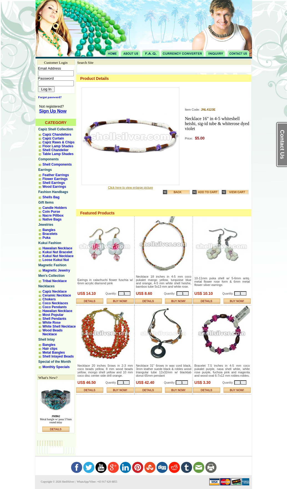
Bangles (49, 230)
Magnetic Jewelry (56, 270)
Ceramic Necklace (56, 295)
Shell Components (57, 164)
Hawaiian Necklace (57, 248)
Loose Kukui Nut (55, 260)
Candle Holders (54, 208)
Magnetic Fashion (52, 265)
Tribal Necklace (54, 281)
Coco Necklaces (55, 303)
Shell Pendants (54, 319)
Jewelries (45, 225)
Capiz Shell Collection (55, 129)
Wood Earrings (54, 187)
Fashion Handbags (53, 192)
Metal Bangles (53, 352)
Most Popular (53, 315)
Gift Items (46, 202)
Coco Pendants (54, 307)
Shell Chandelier (55, 150)
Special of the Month (54, 362)
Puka (46, 238)
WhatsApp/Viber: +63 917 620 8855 (96, 481)
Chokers (49, 299)
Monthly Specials (56, 367)
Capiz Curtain (53, 138)
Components (48, 159)
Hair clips (49, 349)
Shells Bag (50, 197)
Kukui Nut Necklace (58, 256)
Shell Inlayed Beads (58, 356)
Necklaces (46, 286)
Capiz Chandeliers (56, 134)
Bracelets (49, 234)
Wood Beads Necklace (52, 332)
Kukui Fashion (49, 243)
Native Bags (52, 219)
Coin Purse (51, 212)
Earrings (45, 170)
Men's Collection (51, 276)
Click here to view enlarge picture (130, 187)
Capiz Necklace (54, 291)
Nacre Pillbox (53, 215)
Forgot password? (49, 97)
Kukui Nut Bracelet (57, 252)
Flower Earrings (55, 179)
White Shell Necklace (59, 326)
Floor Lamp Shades (57, 146)
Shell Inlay (46, 339)
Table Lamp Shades (58, 154)
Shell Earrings (53, 183)
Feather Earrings (55, 175)
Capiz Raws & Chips (58, 142)
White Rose (51, 323)
